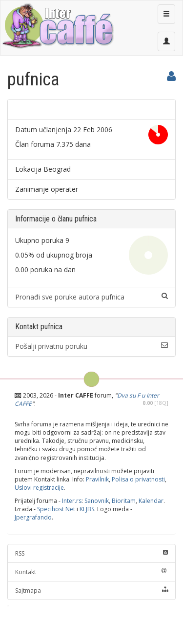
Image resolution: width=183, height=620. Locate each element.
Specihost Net (56, 509)
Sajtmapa (91, 590)
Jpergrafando (33, 517)
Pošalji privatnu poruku (91, 346)
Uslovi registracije (39, 487)
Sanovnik (96, 501)
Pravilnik (97, 479)
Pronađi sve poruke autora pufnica (91, 296)
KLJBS (87, 509)
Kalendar (151, 501)
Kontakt (91, 572)
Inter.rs (71, 501)
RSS (91, 553)
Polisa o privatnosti (138, 479)
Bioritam (124, 501)
